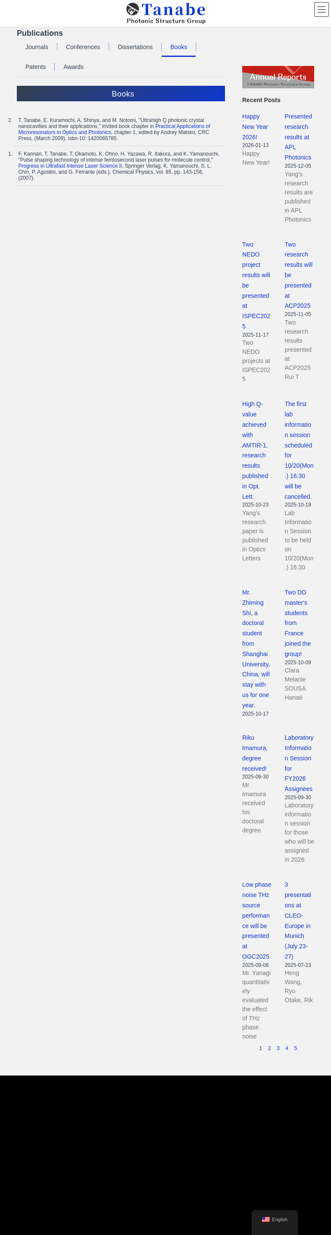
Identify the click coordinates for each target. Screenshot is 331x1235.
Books (178, 47)
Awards (73, 66)
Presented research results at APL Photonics (298, 137)
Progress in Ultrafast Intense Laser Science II (70, 166)
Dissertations (135, 47)
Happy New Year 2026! (255, 127)
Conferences (83, 47)
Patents (35, 66)
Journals (36, 47)
